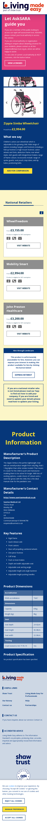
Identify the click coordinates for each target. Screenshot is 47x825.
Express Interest (23, 375)
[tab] (19, 200)
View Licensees (15, 63)
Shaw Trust (7, 693)
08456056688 (9, 518)
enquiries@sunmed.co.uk (13, 523)
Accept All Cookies (14, 817)
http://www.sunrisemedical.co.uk (20, 497)
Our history (7, 701)
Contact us (7, 705)
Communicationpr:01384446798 (16, 520)
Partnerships (30, 705)
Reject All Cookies (13, 801)
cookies (12, 786)
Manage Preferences (14, 809)
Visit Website (23, 245)
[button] (7, 102)
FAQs (27, 701)
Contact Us (38, 720)
